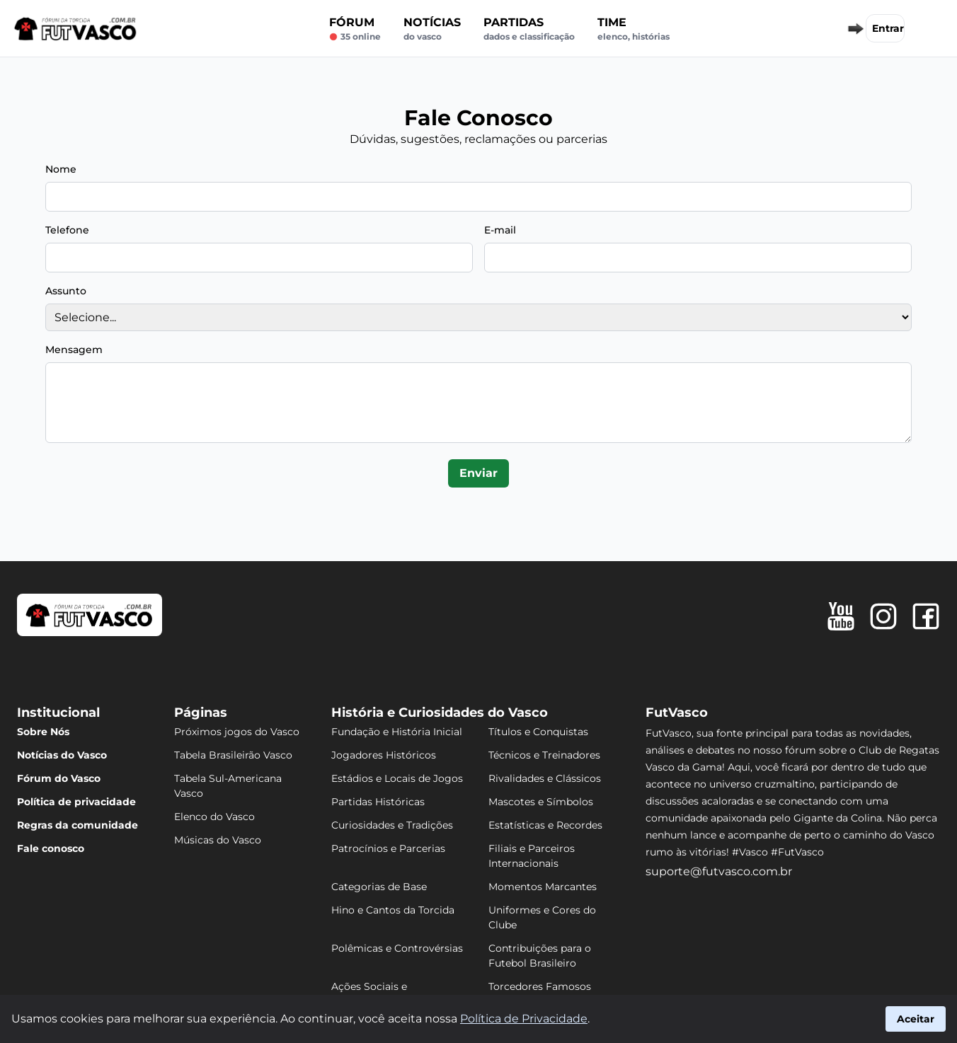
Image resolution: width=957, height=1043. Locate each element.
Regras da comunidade (77, 825)
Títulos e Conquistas (538, 731)
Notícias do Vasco (62, 755)
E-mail (500, 230)
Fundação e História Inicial (396, 731)
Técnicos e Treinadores (544, 755)
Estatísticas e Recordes (545, 825)
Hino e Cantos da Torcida (392, 910)
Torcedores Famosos (539, 986)
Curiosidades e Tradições (392, 825)
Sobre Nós (43, 731)
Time (633, 29)
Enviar (478, 473)
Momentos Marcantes (542, 886)
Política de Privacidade (524, 1018)
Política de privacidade (76, 801)
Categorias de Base (379, 886)
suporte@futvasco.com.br (719, 871)
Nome (60, 169)
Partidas (529, 29)
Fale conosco (50, 848)
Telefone (67, 230)
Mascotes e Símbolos (540, 801)
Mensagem (74, 349)
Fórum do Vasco (59, 778)
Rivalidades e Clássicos (544, 778)
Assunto (65, 290)
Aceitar (915, 1019)
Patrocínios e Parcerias (388, 848)
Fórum (355, 29)
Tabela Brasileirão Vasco (233, 755)
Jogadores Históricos (383, 755)
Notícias (432, 29)
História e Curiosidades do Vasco (439, 712)
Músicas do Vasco (217, 840)
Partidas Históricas (378, 801)
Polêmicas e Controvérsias (397, 948)
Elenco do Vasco (214, 816)
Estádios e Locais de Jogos (397, 778)
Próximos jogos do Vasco (236, 731)
